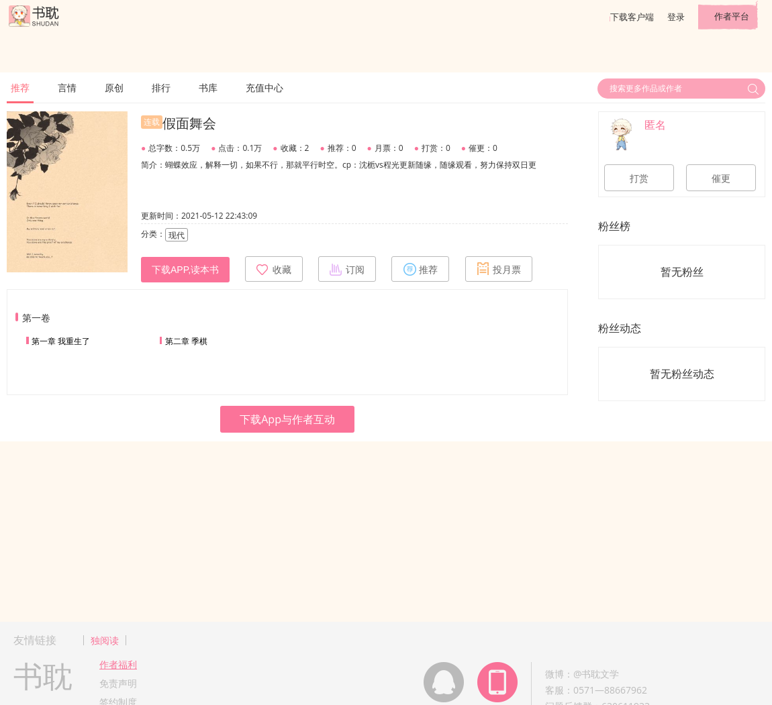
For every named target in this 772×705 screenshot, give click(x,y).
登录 (676, 17)
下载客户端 (632, 17)
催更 (721, 178)
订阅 (347, 269)
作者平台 (731, 16)
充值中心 (264, 87)
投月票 (499, 269)
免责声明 (118, 683)
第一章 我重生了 (61, 341)
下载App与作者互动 (287, 419)
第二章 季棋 (186, 341)
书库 (208, 87)
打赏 (639, 178)
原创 (114, 87)
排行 (161, 87)
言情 (67, 87)
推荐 (20, 87)
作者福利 (118, 664)
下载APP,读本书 (185, 269)
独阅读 (105, 640)
